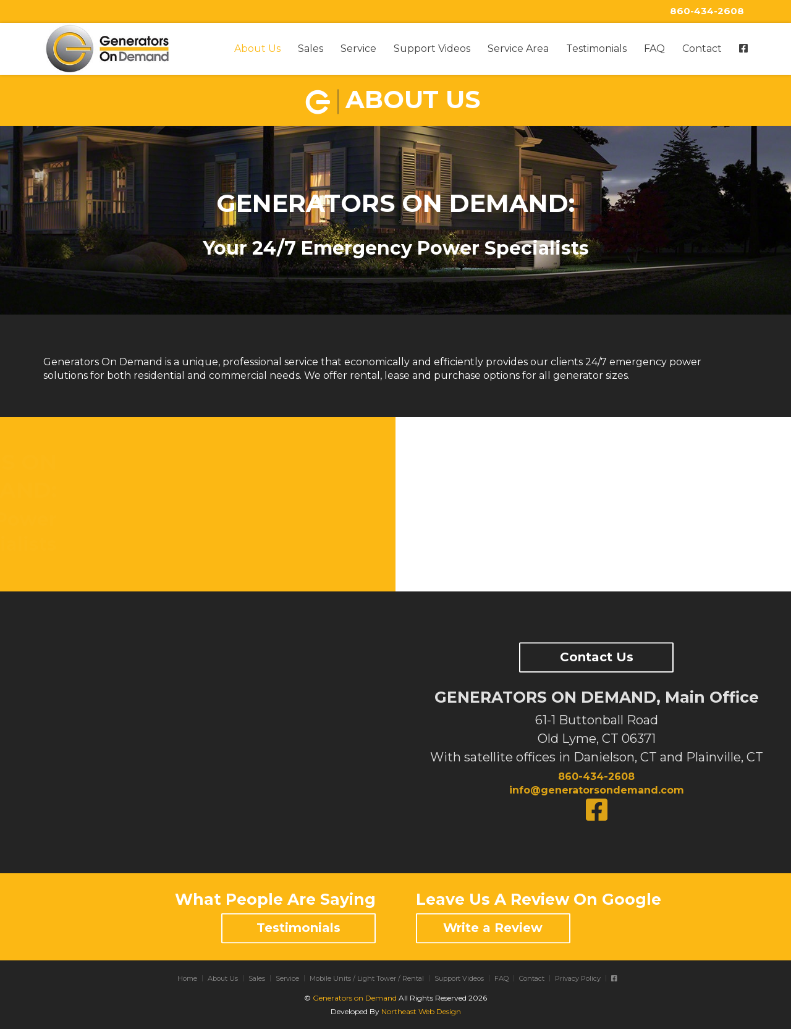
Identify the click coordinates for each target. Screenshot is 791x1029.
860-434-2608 (707, 11)
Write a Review (493, 927)
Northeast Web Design (421, 1011)
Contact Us (596, 657)
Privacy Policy (578, 978)
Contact (702, 48)
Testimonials (596, 48)
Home (187, 978)
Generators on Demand (355, 997)
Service (358, 48)
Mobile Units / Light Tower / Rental (367, 978)
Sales (310, 48)
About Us (257, 48)
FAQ (654, 48)
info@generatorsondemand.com (596, 790)
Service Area (518, 48)
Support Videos (432, 48)
